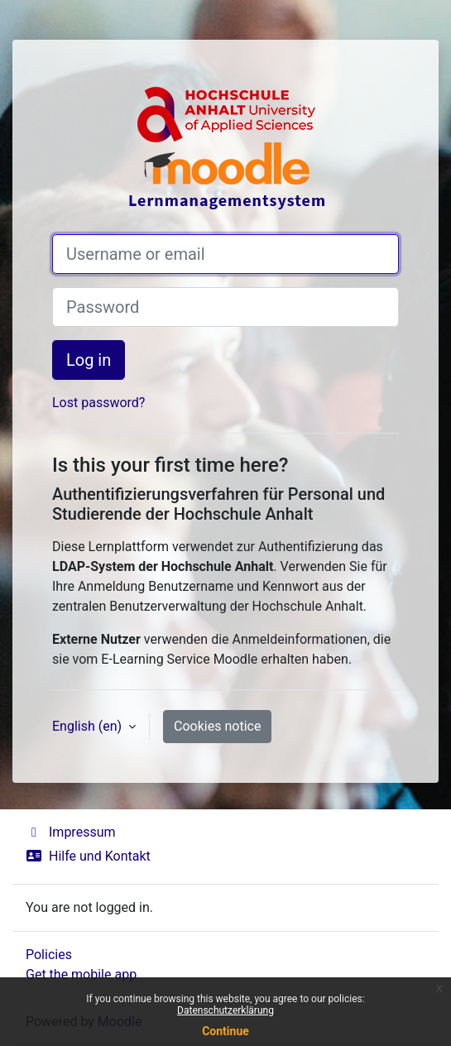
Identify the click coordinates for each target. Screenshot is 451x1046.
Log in (88, 360)
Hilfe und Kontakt (88, 856)
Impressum (71, 832)
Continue (225, 1031)
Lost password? (98, 402)
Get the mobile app (81, 974)
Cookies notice (217, 726)
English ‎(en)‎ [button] (88, 726)
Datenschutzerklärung (225, 1010)
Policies (49, 954)
